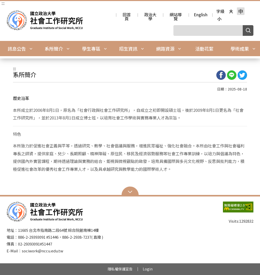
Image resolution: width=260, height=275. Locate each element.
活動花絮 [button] (204, 48)
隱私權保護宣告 (120, 268)
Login (148, 268)
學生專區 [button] (94, 48)
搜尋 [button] (248, 30)
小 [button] (219, 19)
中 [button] (240, 11)
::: (3, 3)
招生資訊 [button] (131, 48)
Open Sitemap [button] (130, 191)
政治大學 (150, 15)
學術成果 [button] (243, 48)
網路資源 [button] (168, 48)
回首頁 (127, 15)
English (200, 15)
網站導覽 (176, 15)
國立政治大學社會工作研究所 (12, 14)
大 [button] (231, 11)
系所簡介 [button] (57, 48)
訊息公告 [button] (20, 48)
